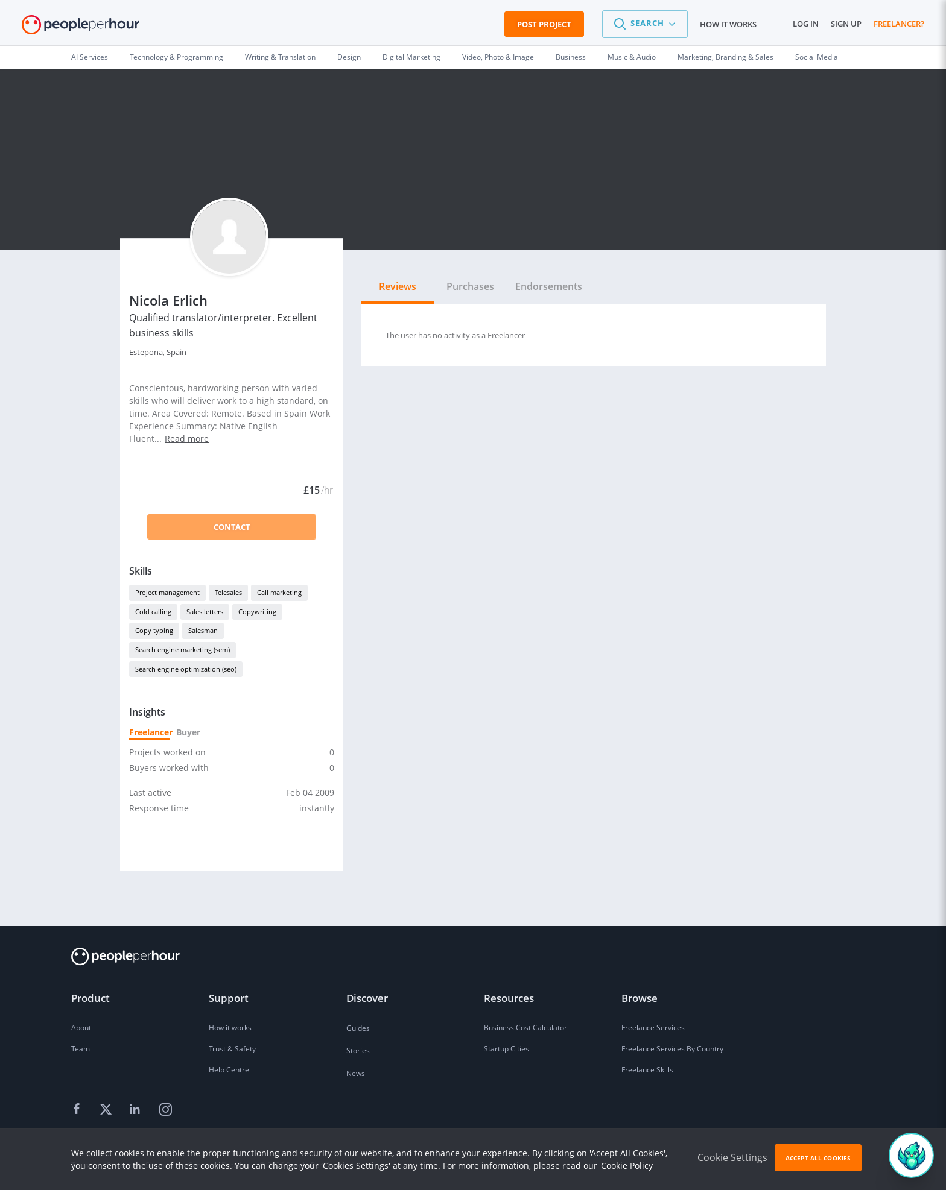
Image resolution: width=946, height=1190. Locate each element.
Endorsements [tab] (548, 286)
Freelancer (149, 732)
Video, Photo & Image (498, 57)
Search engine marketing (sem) (182, 649)
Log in (806, 23)
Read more (187, 438)
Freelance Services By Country (672, 1049)
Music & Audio (632, 57)
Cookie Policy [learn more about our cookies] (627, 1165)
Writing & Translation (280, 57)
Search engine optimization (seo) (186, 668)
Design (349, 57)
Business (571, 57)
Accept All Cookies (818, 1158)
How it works (728, 24)
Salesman (203, 630)
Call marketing (279, 592)
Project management (167, 592)
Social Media (816, 57)
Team (80, 1049)
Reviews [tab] (397, 286)
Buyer (187, 732)
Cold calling (153, 611)
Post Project (544, 24)
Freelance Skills (647, 1070)
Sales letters (204, 611)
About (81, 1027)
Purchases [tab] (470, 286)
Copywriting (257, 611)
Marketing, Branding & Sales (725, 57)
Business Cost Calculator (525, 1027)
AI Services (89, 57)
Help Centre (229, 1070)
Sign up (846, 23)
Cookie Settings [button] (732, 1157)
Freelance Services (653, 1027)
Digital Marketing (411, 57)
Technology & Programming (176, 57)
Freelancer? (899, 23)
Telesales (228, 592)
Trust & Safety (232, 1049)
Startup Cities (506, 1049)
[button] (645, 24)
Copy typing (154, 630)
